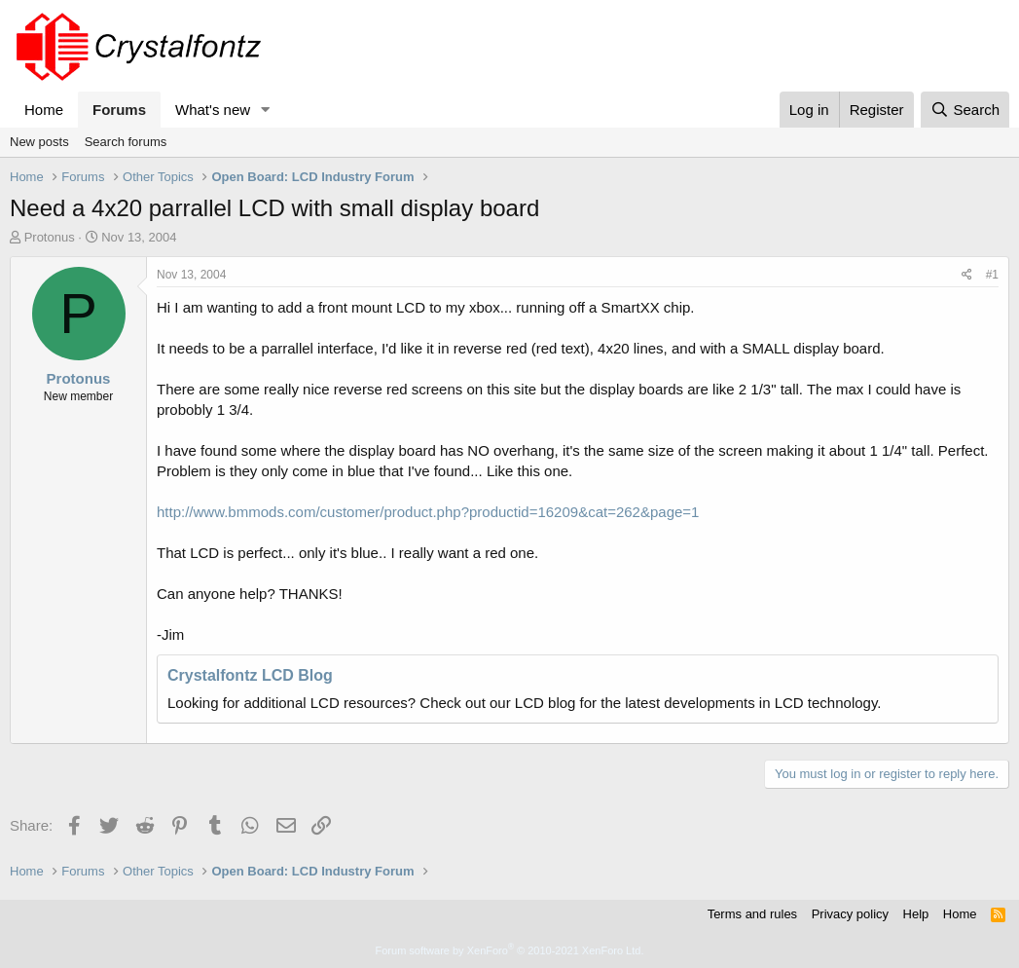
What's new (212, 109)
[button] (265, 110)
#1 (992, 274)
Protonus (49, 237)
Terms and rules (752, 914)
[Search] (965, 110)
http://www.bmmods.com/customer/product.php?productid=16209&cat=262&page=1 (428, 511)
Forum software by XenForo (510, 950)
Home (43, 109)
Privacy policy (850, 914)
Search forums (126, 141)
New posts (39, 141)
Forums (119, 109)
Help (916, 914)
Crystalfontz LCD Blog (250, 675)
